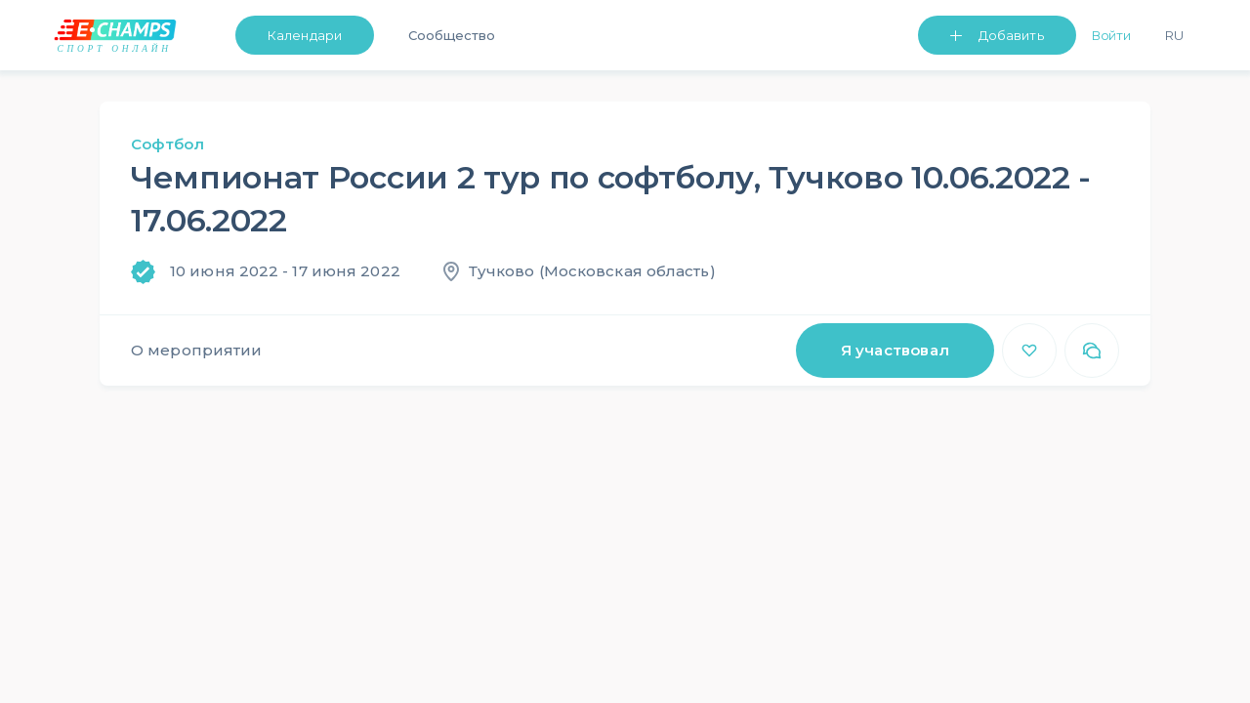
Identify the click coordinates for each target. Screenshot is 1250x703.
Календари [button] (305, 35)
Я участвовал (895, 350)
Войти (1112, 35)
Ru (1174, 35)
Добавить (1011, 35)
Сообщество (451, 35)
